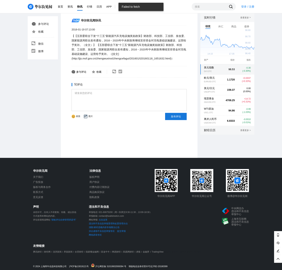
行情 (89, 6)
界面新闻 (68, 252)
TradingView (157, 252)
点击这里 (103, 220)
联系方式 (38, 192)
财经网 (47, 252)
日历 (99, 6)
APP (109, 6)
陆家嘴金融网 (92, 252)
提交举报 (121, 231)
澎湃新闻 (57, 252)
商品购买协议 (96, 192)
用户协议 (94, 182)
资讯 (70, 6)
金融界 (146, 252)
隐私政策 (94, 197)
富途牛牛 (105, 252)
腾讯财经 (37, 252)
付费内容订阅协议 (99, 187)
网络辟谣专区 (95, 235)
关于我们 (38, 177)
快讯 (80, 6)
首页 (60, 6)
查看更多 (245, 18)
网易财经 (116, 252)
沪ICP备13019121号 (79, 266)
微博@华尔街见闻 (237, 196)
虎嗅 (138, 252)
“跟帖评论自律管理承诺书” (63, 220)
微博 (37, 51)
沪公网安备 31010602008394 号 (109, 266)
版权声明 (94, 177)
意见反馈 (38, 197)
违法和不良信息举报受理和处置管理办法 (108, 223)
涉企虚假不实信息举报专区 (102, 231)
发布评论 (176, 116)
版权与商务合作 (42, 187)
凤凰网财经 (128, 252)
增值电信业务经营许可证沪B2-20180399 (148, 266)
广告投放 (38, 182)
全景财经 (79, 252)
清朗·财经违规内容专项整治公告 (104, 227)
